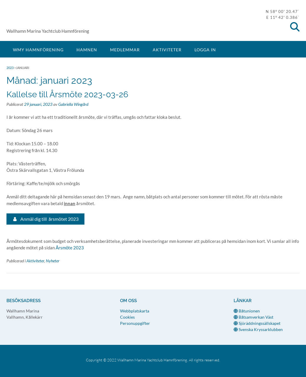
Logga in (205, 49)
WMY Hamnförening (21, 16)
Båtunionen (247, 310)
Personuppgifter (135, 323)
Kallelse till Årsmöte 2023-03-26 (67, 94)
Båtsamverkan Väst (253, 317)
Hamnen (86, 49)
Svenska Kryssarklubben (258, 329)
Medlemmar (125, 49)
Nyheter (52, 260)
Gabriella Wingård (73, 104)
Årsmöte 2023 (70, 247)
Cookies (127, 317)
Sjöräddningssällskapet (257, 323)
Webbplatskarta (134, 310)
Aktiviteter (167, 49)
